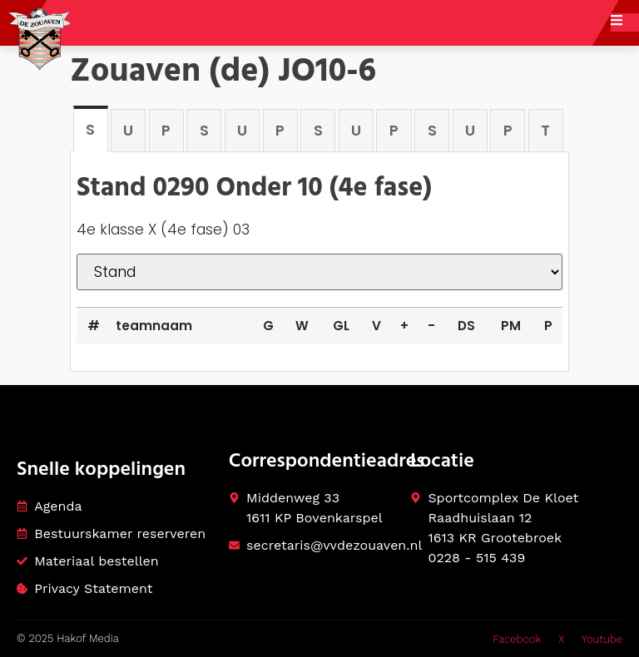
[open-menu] (625, 22)
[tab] (90, 128)
